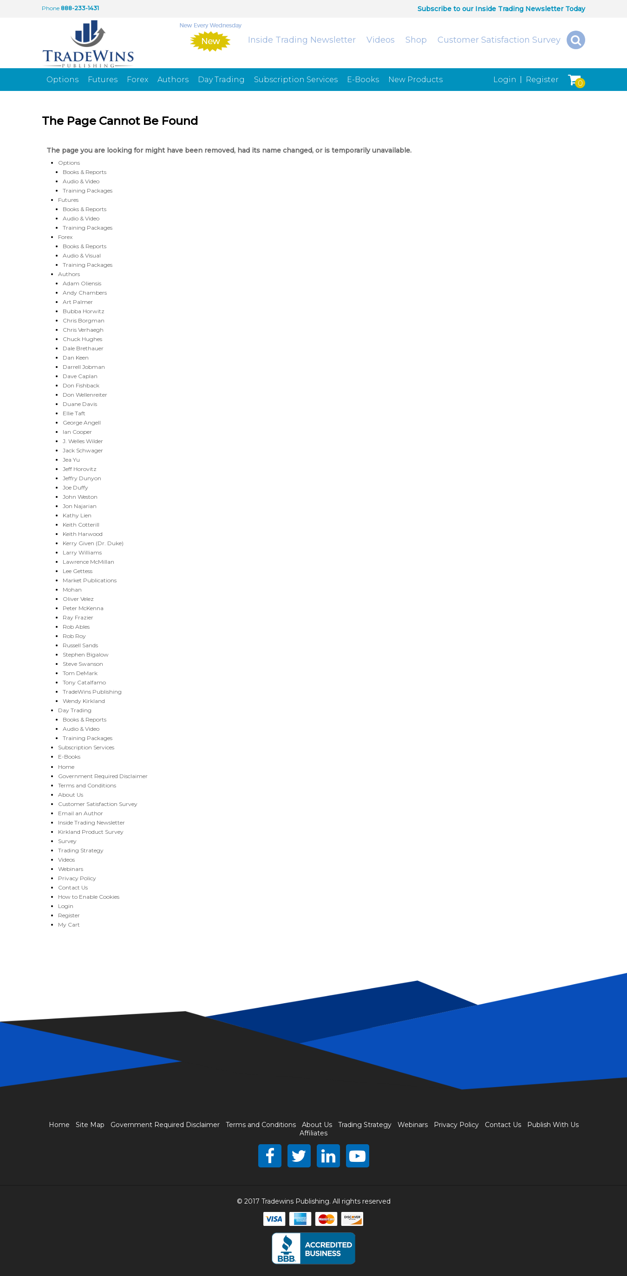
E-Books (363, 79)
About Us (70, 794)
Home (66, 766)
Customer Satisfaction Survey (499, 40)
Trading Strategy (81, 850)
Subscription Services (296, 79)
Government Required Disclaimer (103, 776)
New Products (415, 79)
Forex (137, 79)
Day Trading (221, 79)
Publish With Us (553, 1125)
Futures (103, 79)
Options (62, 79)
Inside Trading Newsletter (302, 40)
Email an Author (80, 813)
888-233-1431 (80, 8)
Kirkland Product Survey (91, 831)
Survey (67, 841)
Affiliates (313, 1133)
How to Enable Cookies (88, 896)
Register (542, 79)
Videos (380, 40)
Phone (50, 8)
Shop (416, 40)
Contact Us (73, 887)
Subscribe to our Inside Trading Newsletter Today (501, 9)
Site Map (90, 1125)
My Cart (69, 924)
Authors (173, 79)
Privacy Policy (77, 878)
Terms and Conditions (87, 785)
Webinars (70, 868)
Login (504, 79)
